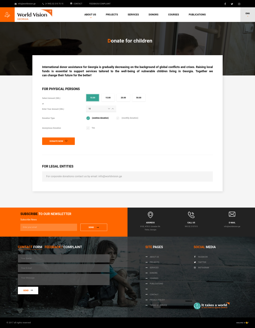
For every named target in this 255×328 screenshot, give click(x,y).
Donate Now (58, 141)
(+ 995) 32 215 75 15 (53, 4)
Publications (197, 14)
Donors (153, 14)
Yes (93, 128)
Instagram (201, 267)
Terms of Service (156, 305)
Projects (112, 14)
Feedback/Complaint (100, 4)
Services (133, 14)
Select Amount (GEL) (53, 103)
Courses (173, 14)
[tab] (30, 248)
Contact (76, 4)
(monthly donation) (129, 118)
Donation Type (48, 118)
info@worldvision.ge (25, 4)
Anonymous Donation (51, 128)
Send (28, 290)
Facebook (201, 257)
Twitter (200, 262)
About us (90, 14)
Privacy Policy (155, 300)
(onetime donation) (100, 118)
